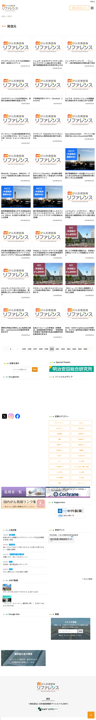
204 (74, 348)
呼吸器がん (81, 439)
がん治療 (81, 461)
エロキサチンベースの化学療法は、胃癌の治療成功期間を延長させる (16, 99)
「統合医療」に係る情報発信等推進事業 (63, 535)
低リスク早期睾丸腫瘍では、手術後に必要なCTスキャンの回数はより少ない (80, 252)
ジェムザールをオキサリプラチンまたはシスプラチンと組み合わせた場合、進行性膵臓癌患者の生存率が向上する (48, 63)
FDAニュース (81, 483)
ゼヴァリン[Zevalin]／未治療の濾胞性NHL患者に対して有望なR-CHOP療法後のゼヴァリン (47, 175)
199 (46, 348)
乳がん (81, 423)
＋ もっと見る (87, 579)
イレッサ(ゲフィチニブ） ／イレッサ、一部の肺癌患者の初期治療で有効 (80, 62)
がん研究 (59, 472)
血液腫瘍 (59, 434)
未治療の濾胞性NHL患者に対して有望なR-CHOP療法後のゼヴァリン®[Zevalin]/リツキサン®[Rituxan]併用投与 (16, 252)
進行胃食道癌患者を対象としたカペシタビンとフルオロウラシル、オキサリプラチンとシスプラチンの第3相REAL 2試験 (48, 214)
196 (29, 348)
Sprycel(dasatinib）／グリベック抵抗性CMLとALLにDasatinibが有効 (80, 134)
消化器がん (81, 428)
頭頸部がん (81, 445)
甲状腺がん (59, 450)
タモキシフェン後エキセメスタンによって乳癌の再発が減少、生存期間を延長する (48, 290)
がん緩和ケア (59, 466)
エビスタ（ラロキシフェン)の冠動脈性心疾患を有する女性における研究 (79, 99)
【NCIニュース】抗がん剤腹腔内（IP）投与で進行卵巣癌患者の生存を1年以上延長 (79, 290)
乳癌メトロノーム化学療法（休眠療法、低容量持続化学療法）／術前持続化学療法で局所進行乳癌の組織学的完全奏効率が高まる (48, 330)
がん (59, 461)
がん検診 (81, 477)
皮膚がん (59, 445)
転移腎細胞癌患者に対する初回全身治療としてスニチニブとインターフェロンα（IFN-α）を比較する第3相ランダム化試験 (16, 214)
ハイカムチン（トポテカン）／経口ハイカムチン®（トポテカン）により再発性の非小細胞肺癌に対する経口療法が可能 (80, 214)
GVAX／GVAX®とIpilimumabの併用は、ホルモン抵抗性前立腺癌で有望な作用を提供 (80, 329)
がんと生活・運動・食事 (81, 466)
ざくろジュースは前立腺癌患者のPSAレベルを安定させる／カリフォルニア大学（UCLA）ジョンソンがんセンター (16, 136)
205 (80, 348)
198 (40, 348)
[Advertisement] (20, 395)
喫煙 (59, 483)
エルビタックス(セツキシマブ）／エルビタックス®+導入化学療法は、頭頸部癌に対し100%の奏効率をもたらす (15, 291)
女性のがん (59, 428)
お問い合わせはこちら (79, 8)
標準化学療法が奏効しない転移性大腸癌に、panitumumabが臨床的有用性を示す (16, 329)
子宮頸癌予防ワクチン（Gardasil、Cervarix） (48, 99)
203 (68, 348)
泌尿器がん (81, 434)
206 (85, 348)
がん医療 (81, 472)
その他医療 (59, 477)
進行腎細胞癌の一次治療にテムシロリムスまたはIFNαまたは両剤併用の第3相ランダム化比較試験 (80, 175)
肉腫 (59, 439)
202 (63, 348)
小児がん (59, 456)
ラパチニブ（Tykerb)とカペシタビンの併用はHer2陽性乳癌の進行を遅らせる (48, 135)
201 (57, 348)
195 (24, 348)
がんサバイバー (59, 423)
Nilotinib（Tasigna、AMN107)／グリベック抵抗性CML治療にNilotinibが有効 (15, 175)
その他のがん (81, 456)
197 (35, 348)
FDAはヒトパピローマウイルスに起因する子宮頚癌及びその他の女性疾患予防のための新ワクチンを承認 (48, 252)
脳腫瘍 (81, 450)
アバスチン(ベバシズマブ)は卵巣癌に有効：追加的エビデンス (15, 62)
